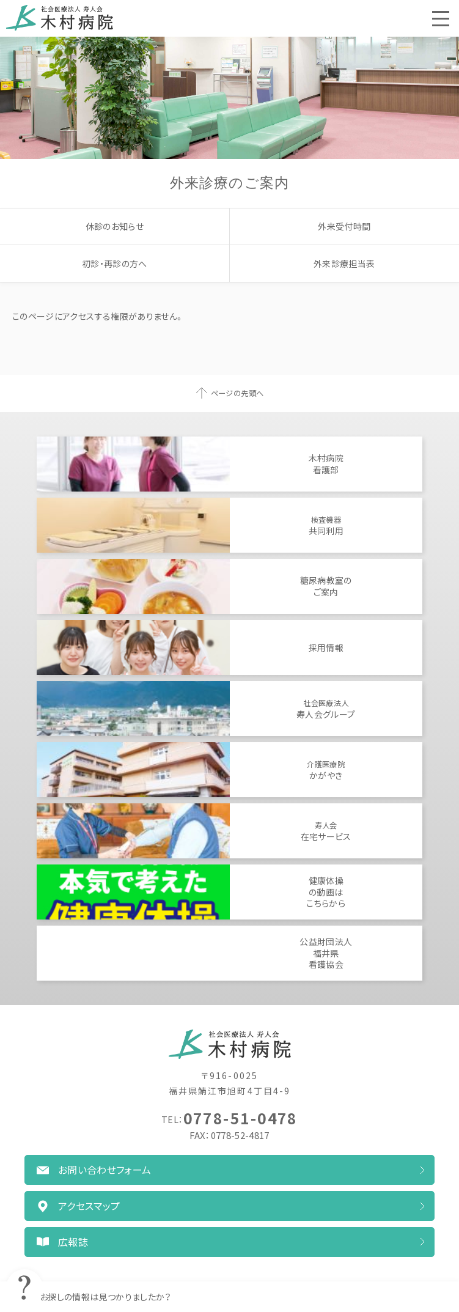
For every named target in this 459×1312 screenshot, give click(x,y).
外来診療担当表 (344, 263)
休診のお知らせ (115, 226)
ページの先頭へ (237, 393)
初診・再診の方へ (114, 263)
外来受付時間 (344, 226)
